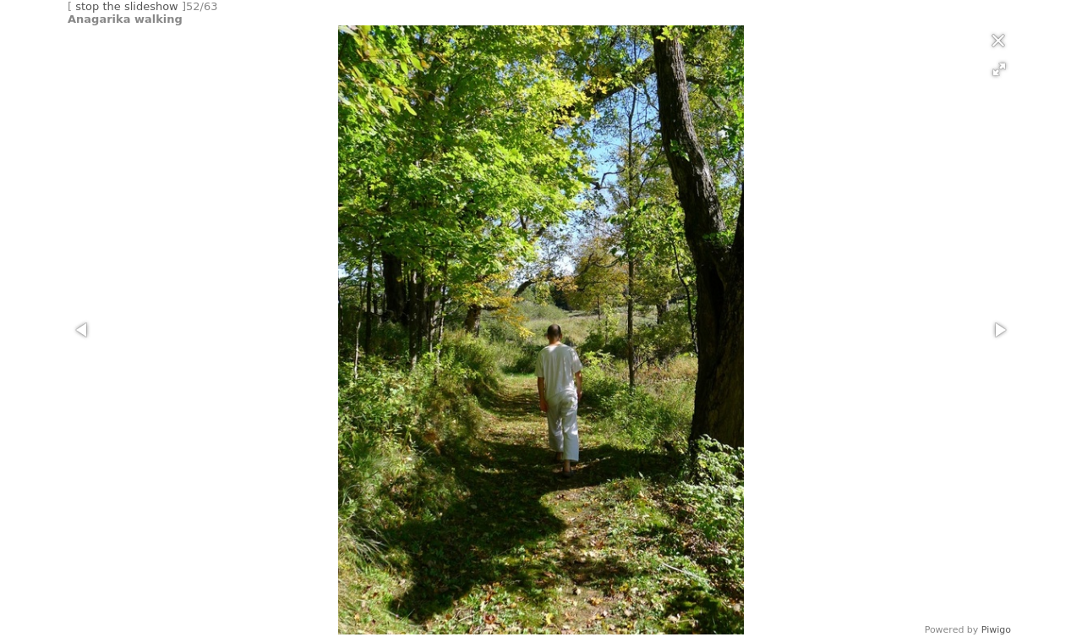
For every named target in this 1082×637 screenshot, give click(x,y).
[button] (999, 69)
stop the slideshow (126, 6)
